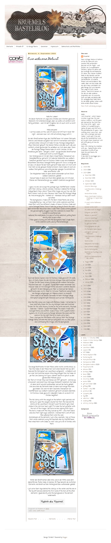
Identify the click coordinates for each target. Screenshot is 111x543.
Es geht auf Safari (91, 224)
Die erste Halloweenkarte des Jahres (93, 257)
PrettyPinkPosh (88, 360)
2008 (85, 329)
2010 (85, 323)
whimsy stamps (88, 403)
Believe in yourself (91, 215)
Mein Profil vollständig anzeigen (91, 106)
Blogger (65, 537)
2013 (85, 315)
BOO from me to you (91, 221)
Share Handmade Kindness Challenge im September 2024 (94, 198)
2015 (85, 309)
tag (84, 396)
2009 (85, 326)
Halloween (86, 343)
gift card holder (88, 384)
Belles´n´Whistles (89, 338)
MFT (84, 352)
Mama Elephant (88, 355)
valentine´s (86, 398)
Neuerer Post (32, 519)
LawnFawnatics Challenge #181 (93, 190)
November (88, 178)
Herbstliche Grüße (91, 194)
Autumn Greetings (91, 218)
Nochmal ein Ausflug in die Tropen (93, 253)
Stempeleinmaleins (89, 365)
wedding (85, 401)
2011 (85, 321)
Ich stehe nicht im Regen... (93, 210)
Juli (86, 265)
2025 (85, 170)
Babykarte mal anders (92, 244)
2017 (85, 303)
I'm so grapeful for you (92, 227)
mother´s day (87, 389)
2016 (85, 306)
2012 (85, 318)
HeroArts (86, 345)
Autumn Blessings (91, 186)
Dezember (88, 175)
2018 (85, 300)
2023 (85, 286)
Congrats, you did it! (91, 213)
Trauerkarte (87, 367)
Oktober (88, 181)
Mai (86, 271)
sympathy (86, 394)
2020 (85, 295)
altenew (85, 369)
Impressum (54, 47)
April (87, 274)
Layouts (85, 350)
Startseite (9, 47)
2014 (85, 312)
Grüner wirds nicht (91, 207)
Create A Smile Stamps (90, 340)
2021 (85, 292)
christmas (86, 379)
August (87, 262)
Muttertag (86, 357)
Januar (87, 282)
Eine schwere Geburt (92, 247)
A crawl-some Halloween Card (93, 203)
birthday (85, 372)
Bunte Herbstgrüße (91, 249)
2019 (85, 297)
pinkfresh (86, 391)
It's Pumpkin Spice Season (93, 229)
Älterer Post (72, 519)
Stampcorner (87, 362)
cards (34, 511)
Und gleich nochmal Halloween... (91, 233)
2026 (85, 167)
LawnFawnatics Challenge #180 (93, 237)
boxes (85, 374)
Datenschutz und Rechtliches (70, 47)
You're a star (89, 241)
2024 (85, 173)
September (89, 184)
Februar (88, 279)
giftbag (85, 386)
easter (85, 382)
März (87, 276)
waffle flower (41, 511)
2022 (85, 289)
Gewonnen (44, 47)
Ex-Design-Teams (32, 47)
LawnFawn (86, 348)
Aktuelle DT (20, 47)
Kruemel (86, 57)
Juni (86, 268)
